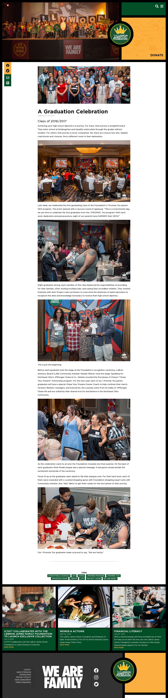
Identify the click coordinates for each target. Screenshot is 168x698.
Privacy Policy (23, 677)
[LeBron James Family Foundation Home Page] (123, 670)
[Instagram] (96, 677)
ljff (82, 579)
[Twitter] (96, 684)
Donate (156, 55)
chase (81, 576)
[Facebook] (96, 670)
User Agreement (23, 680)
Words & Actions (72, 631)
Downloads (25, 675)
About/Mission (24, 672)
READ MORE (9, 647)
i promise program (95, 576)
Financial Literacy (128, 631)
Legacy (27, 670)
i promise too (113, 576)
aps (74, 576)
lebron (73, 579)
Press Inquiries (23, 682)
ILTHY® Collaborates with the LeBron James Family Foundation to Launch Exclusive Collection (28, 634)
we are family (110, 579)
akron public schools (59, 576)
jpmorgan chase (60, 579)
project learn (94, 579)
